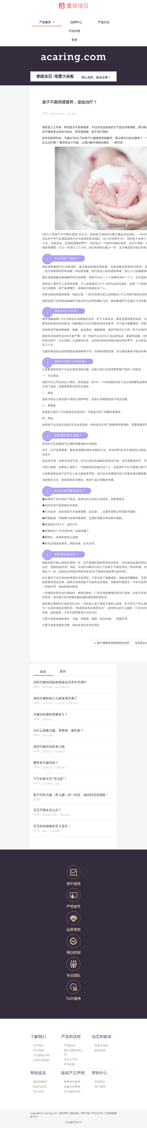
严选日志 (104, 22)
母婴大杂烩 (101, 1045)
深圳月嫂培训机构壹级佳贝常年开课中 (60, 682)
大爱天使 (73, 703)
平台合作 (38, 1091)
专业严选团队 (41, 1060)
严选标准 (69, 1045)
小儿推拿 (60, 703)
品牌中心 (76, 22)
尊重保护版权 (72, 1081)
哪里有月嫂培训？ (45, 763)
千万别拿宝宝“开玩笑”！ (50, 779)
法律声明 (63, 1113)
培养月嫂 (47, 735)
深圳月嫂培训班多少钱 (49, 746)
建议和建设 (40, 1081)
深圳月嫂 (47, 687)
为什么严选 (71, 1059)
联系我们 (99, 1081)
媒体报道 (99, 1050)
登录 (74, 40)
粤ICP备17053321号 (92, 1113)
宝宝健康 (47, 784)
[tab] (43, 671)
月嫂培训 (47, 719)
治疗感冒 (71, 113)
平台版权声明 (72, 1091)
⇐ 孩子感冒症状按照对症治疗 (112, 643)
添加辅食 (65, 815)
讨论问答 (74, 31)
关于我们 (38, 1045)
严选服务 (47, 22)
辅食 (57, 784)
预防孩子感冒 (57, 113)
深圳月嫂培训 (62, 687)
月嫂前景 (60, 751)
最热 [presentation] (63, 671)
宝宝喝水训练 (49, 815)
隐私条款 (74, 1113)
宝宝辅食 (55, 831)
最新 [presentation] (43, 671)
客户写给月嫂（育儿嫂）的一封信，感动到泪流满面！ (71, 795)
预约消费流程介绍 (73, 1052)
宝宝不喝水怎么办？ (47, 810)
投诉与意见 (40, 1086)
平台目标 (38, 1050)
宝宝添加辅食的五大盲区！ (52, 826)
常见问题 (69, 1064)
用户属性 (99, 1086)
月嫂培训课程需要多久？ (50, 714)
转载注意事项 (72, 1086)
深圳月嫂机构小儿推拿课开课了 (55, 698)
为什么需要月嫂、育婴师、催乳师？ (58, 730)
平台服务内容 (41, 1055)
